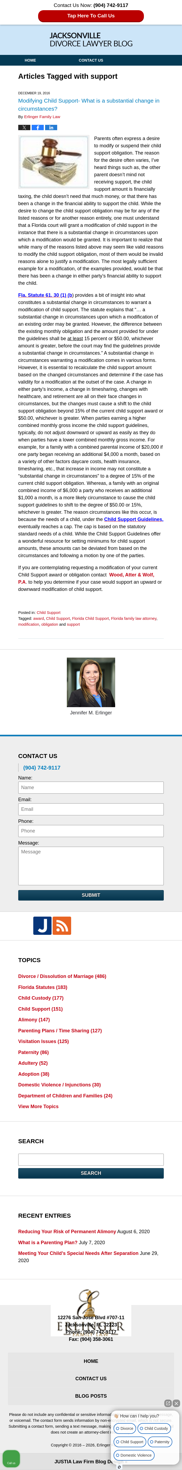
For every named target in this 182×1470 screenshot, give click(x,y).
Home (30, 60)
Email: (25, 799)
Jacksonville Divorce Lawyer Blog (91, 39)
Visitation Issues (43, 1041)
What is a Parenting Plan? (48, 1242)
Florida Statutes (42, 987)
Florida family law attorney (133, 618)
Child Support (49, 612)
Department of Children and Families (65, 1095)
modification (28, 624)
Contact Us (91, 60)
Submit (91, 895)
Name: (25, 778)
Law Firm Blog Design (88, 1461)
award (38, 618)
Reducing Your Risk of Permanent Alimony (67, 1231)
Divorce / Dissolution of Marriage (62, 976)
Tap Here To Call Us (91, 15)
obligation (49, 624)
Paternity (33, 1052)
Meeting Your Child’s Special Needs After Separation (78, 1253)
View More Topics (38, 1106)
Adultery (33, 1063)
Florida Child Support (90, 618)
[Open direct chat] (168, 1403)
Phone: (26, 821)
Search (91, 1173)
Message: (28, 843)
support (73, 624)
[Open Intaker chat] (119, 1467)
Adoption (33, 1074)
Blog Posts (91, 1396)
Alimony (34, 1019)
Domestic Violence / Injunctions (59, 1085)
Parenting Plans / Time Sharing (60, 1030)
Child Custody (41, 998)
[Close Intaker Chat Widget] (176, 1403)
